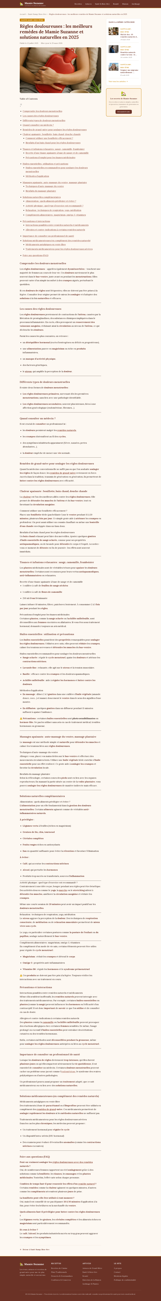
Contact (117, 1272)
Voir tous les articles (118, 81)
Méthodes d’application (37, 176)
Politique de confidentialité (125, 1280)
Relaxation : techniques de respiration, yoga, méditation (53, 210)
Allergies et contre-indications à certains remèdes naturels (55, 229)
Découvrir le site (123, 112)
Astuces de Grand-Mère (92, 1268)
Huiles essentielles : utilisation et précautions (45, 163)
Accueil (23, 14)
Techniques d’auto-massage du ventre (45, 186)
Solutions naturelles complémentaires (42, 197)
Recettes (78, 4)
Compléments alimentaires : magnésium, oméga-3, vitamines (56, 215)
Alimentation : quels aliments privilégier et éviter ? (51, 201)
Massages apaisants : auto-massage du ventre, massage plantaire (55, 182)
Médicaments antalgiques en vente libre (46, 244)
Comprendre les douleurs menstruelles (42, 111)
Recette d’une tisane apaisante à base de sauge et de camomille (57, 153)
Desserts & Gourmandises (62, 1276)
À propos (118, 1268)
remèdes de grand (46, 1109)
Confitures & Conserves (61, 1280)
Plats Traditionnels (59, 1272)
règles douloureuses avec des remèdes (72, 1162)
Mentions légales (121, 1276)
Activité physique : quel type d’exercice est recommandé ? (54, 205)
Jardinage (136, 4)
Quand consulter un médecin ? (38, 125)
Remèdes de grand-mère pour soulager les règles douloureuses (55, 129)
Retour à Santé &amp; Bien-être (34, 1249)
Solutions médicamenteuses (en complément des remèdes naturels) (56, 240)
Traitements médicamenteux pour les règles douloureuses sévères (59, 249)
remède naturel (86, 1183)
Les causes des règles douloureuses (41, 115)
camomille (48, 1022)
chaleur (27, 496)
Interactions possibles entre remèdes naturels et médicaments (57, 225)
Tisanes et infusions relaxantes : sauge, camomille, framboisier (54, 149)
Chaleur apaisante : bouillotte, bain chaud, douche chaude (52, 134)
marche (63, 890)
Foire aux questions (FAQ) (35, 255)
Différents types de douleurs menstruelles (44, 120)
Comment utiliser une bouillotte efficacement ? (49, 138)
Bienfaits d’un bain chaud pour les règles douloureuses (53, 142)
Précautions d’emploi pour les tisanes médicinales (50, 157)
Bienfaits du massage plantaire (41, 191)
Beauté (116, 4)
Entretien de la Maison (92, 1280)
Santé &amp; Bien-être (37, 14)
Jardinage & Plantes (91, 1284)
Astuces (88, 4)
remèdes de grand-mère (63, 473)
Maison (125, 4)
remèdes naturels (66, 430)
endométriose (68, 1071)
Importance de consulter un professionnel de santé (48, 236)
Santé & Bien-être (102, 4)
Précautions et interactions (36, 221)
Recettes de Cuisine (59, 1268)
